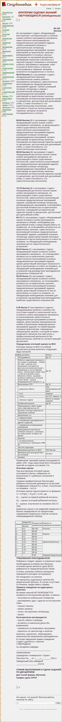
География (6, 19)
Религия (5, 81)
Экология (6, 107)
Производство (8, 77)
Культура (6, 34)
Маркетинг (6, 43)
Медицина (6, 51)
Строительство (8, 92)
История (5, 30)
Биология (6, 17)
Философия (7, 98)
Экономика (6, 110)
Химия (5, 105)
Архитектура (7, 12)
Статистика (7, 88)
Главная (48, 8)
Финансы (6, 103)
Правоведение (8, 73)
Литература (7, 38)
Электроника (7, 114)
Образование (7, 60)
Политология (7, 68)
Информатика (8, 26)
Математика (7, 47)
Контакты (58, 8)
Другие (5, 23)
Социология (7, 83)
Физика (5, 96)
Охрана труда (8, 64)
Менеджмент (7, 55)
